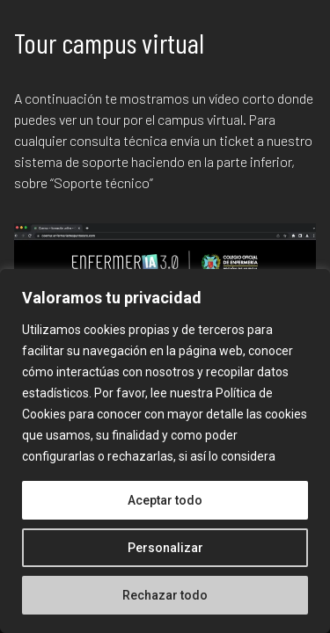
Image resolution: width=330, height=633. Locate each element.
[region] (165, 451)
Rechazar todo (165, 595)
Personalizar (165, 548)
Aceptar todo (165, 500)
